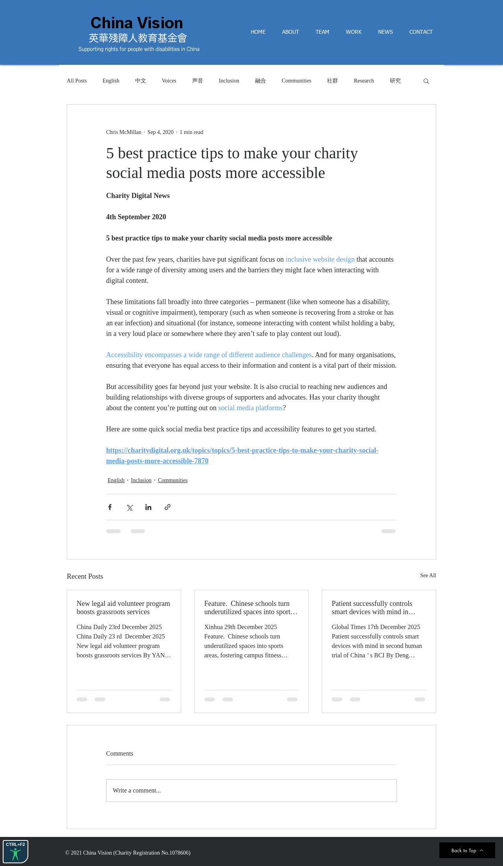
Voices (169, 81)
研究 (395, 81)
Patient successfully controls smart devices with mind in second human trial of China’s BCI (374, 608)
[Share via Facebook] (110, 507)
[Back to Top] (467, 850)
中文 (140, 81)
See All (428, 575)
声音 (197, 81)
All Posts (77, 81)
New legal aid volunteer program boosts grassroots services (123, 608)
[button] (426, 80)
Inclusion (229, 81)
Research (364, 81)
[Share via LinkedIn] (148, 507)
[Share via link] (167, 507)
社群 (332, 81)
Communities (296, 81)
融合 (260, 81)
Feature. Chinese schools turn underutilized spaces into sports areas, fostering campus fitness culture (248, 608)
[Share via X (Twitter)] (129, 507)
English (111, 81)
